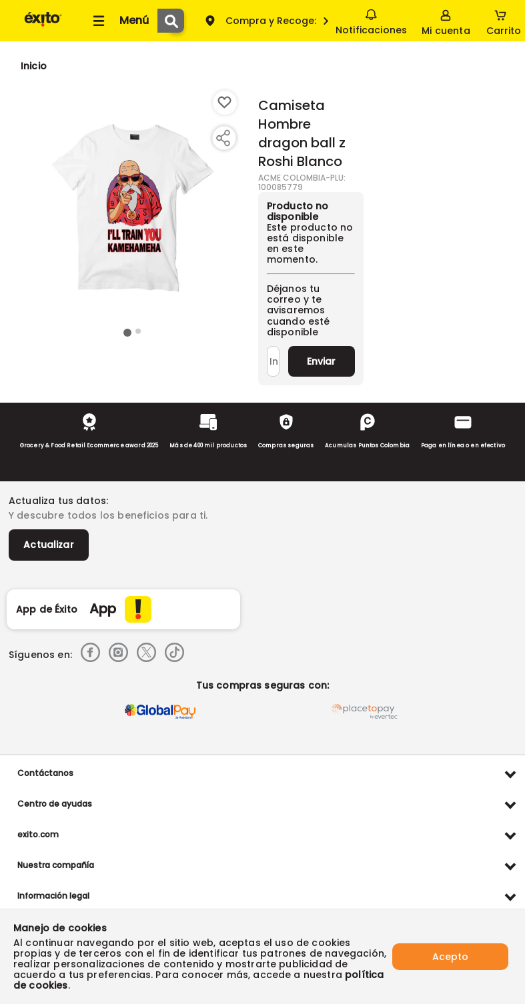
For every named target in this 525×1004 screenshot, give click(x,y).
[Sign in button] (445, 20)
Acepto (450, 956)
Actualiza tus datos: (58, 500)
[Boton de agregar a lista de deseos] (225, 103)
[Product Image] (132, 207)
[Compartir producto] (222, 138)
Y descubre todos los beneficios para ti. (108, 515)
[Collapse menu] (119, 20)
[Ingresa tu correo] (273, 361)
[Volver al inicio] (43, 25)
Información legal (53, 895)
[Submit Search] (170, 21)
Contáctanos (45, 773)
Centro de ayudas (54, 803)
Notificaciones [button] (371, 20)
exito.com (38, 834)
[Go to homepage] (34, 66)
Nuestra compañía (55, 865)
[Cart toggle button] (503, 20)
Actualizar (48, 544)
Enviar (321, 361)
